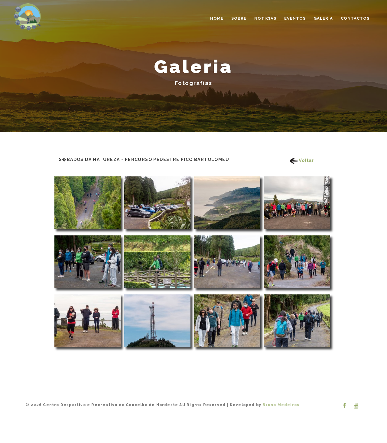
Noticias (265, 18)
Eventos (295, 18)
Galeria (323, 18)
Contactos (355, 18)
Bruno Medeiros (280, 405)
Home (216, 18)
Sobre (238, 18)
